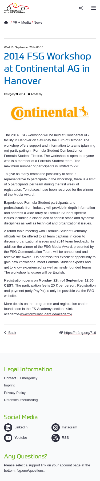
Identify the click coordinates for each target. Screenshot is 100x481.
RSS (60, 438)
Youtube (15, 438)
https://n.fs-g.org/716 (80, 333)
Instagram (64, 427)
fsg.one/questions (30, 471)
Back (11, 333)
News (38, 22)
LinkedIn (15, 427)
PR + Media (22, 22)
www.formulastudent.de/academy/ (46, 314)
